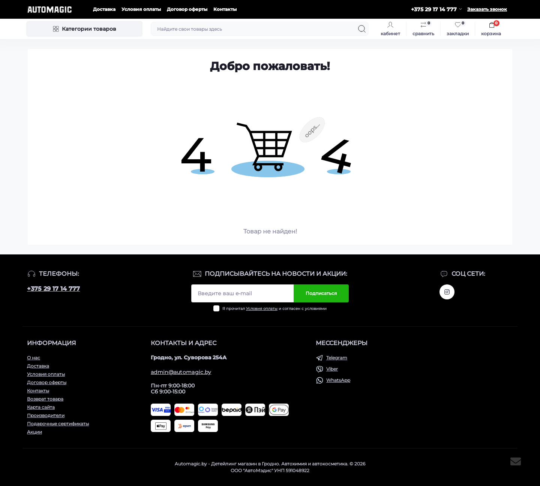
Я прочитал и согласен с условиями (274, 308)
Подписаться (321, 293)
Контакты (225, 9)
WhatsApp (338, 380)
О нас (33, 357)
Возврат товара (45, 399)
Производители (45, 415)
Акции (34, 432)
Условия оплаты (141, 9)
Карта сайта (41, 407)
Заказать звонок (487, 9)
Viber (332, 369)
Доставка (104, 9)
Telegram (336, 357)
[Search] (362, 29)
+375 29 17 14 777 (53, 288)
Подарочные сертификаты (58, 423)
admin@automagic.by (181, 372)
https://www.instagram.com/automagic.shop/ (447, 292)
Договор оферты (187, 9)
